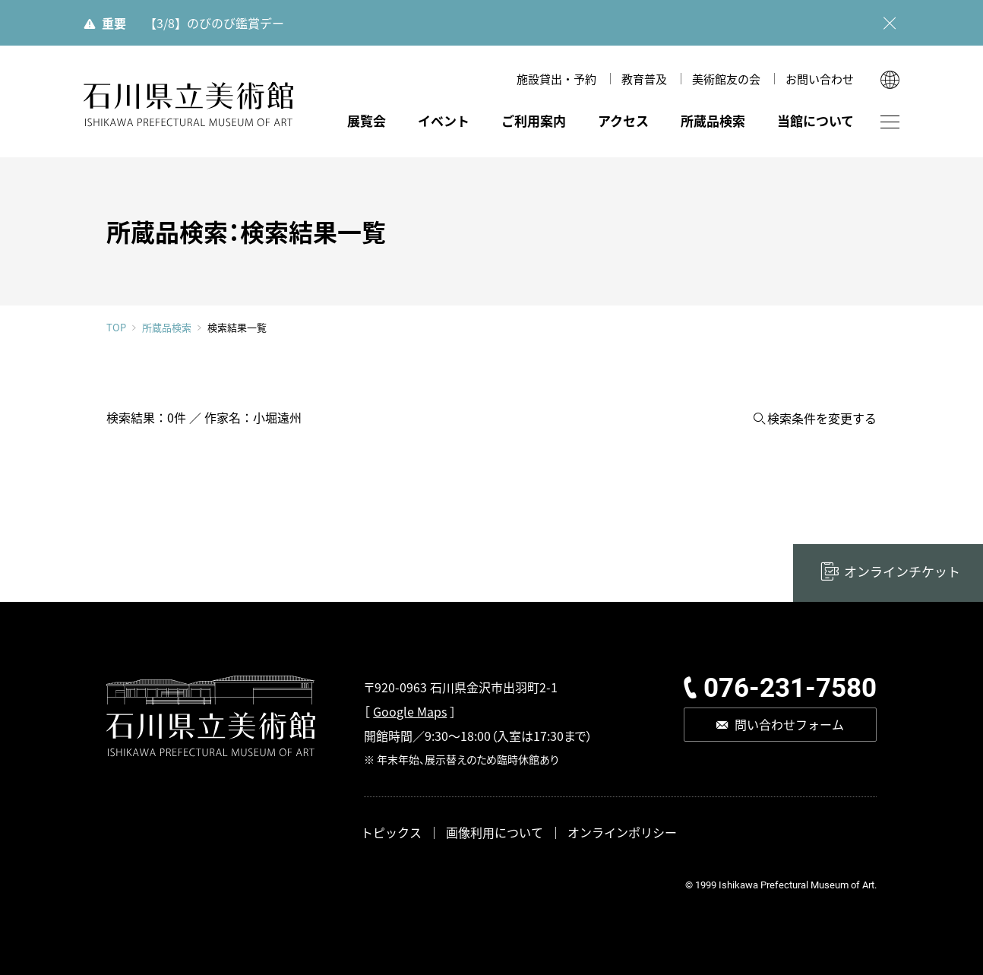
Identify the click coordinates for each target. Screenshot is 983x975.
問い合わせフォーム (789, 724)
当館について (815, 120)
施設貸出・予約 (556, 79)
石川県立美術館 (188, 104)
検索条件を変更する (822, 418)
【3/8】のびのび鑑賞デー (214, 23)
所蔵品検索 (713, 120)
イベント (443, 120)
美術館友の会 (726, 79)
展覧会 (366, 120)
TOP (116, 327)
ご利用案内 (533, 120)
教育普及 (644, 79)
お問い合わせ (819, 79)
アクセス (623, 120)
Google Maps (410, 711)
